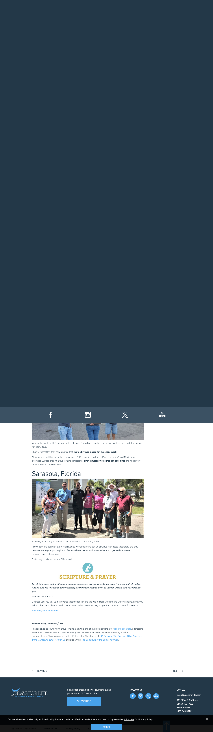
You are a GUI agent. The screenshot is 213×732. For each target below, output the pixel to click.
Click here (129, 719)
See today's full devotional (45, 610)
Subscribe (84, 701)
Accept (106, 727)
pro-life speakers (122, 628)
